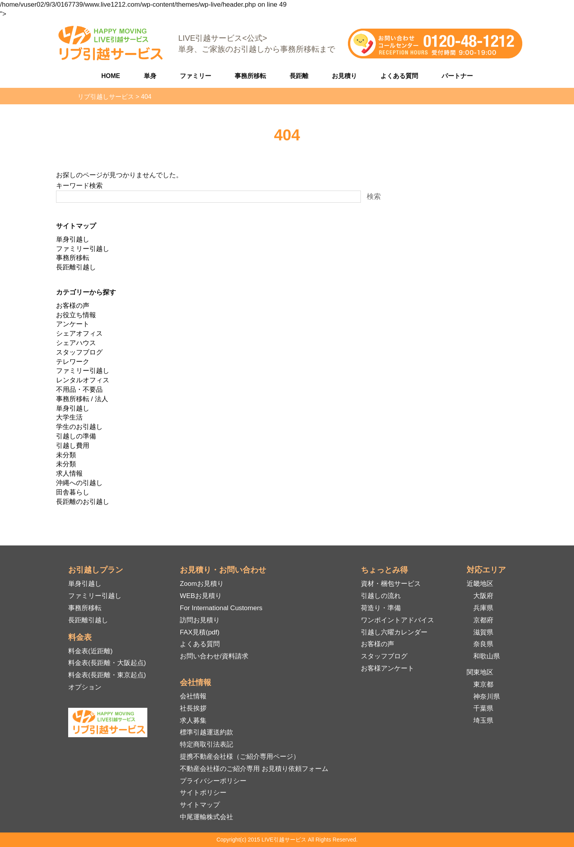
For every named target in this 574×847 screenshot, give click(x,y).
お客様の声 (72, 305)
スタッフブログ (79, 352)
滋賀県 (483, 632)
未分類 (66, 455)
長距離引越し (76, 267)
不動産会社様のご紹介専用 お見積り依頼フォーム (254, 768)
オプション (84, 687)
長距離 (299, 76)
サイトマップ (200, 805)
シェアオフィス (79, 333)
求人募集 (193, 720)
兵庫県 (483, 608)
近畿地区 (480, 583)
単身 (150, 76)
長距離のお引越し (82, 501)
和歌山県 (486, 656)
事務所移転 (250, 76)
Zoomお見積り (201, 583)
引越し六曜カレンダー (394, 632)
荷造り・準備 (381, 608)
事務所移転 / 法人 (82, 399)
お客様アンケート (387, 668)
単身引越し (72, 239)
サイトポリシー (203, 792)
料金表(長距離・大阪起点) (107, 663)
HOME (110, 76)
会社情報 (193, 696)
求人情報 (69, 473)
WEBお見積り (201, 596)
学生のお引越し (79, 427)
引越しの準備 (76, 436)
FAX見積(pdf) (199, 632)
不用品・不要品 (79, 389)
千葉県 (483, 708)
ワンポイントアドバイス (397, 620)
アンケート (72, 324)
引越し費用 (72, 445)
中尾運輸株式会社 (206, 817)
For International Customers (221, 608)
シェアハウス (76, 343)
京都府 (483, 620)
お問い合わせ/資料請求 (214, 656)
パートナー (457, 76)
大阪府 (483, 596)
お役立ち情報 (76, 315)
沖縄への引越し (79, 483)
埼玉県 (483, 720)
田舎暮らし (72, 492)
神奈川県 (486, 696)
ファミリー (195, 76)
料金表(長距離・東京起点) (107, 675)
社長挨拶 (193, 708)
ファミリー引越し (82, 249)
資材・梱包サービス (391, 583)
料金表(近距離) (90, 651)
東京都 (483, 684)
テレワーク (72, 361)
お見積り (344, 76)
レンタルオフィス (82, 380)
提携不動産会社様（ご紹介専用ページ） (240, 756)
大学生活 (69, 417)
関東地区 (480, 672)
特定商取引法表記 (206, 744)
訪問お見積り (200, 620)
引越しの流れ (381, 596)
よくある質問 (399, 76)
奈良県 (483, 644)
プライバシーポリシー (213, 781)
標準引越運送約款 (206, 732)
